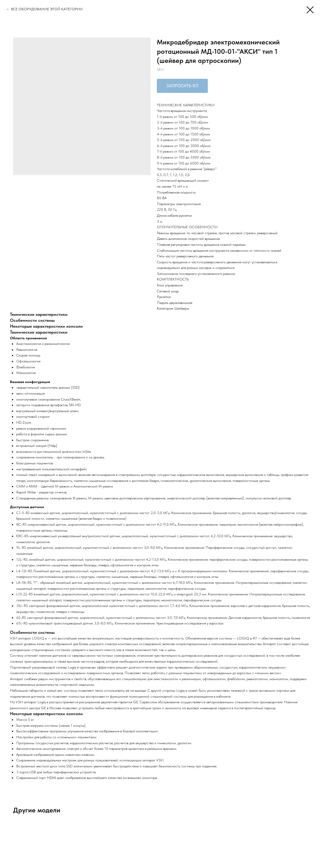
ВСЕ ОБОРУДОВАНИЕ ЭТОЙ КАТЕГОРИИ (46, 9)
